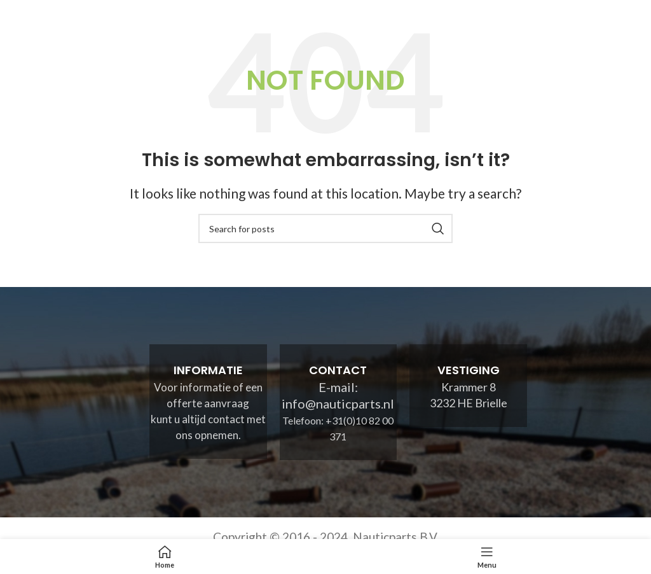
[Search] (325, 228)
